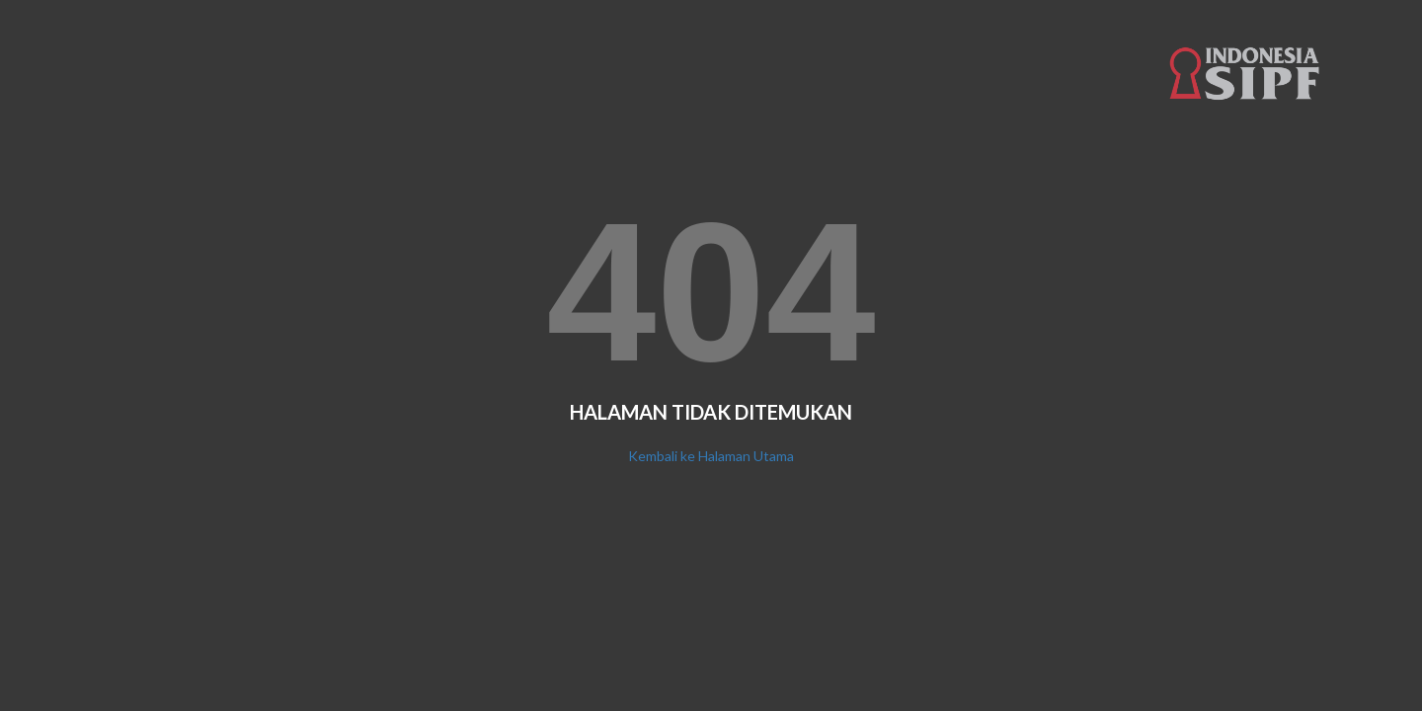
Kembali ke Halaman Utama (711, 455)
